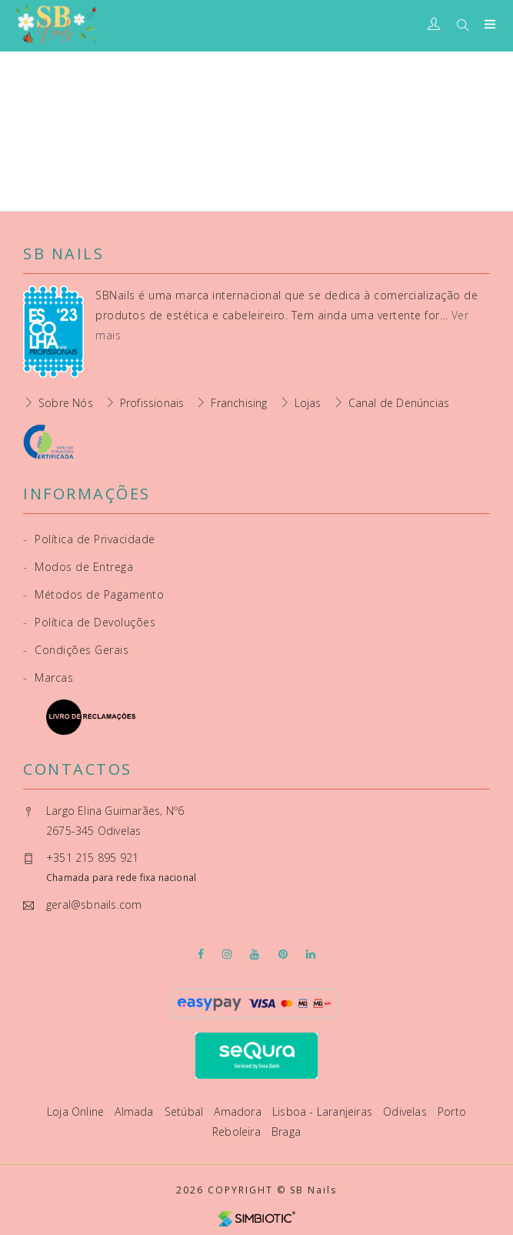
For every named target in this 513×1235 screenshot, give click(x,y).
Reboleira (238, 1131)
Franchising (239, 403)
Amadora (239, 1111)
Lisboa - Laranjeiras (323, 1111)
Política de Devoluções (89, 622)
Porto (452, 1111)
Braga (286, 1131)
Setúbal (186, 1111)
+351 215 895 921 (92, 857)
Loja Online (77, 1111)
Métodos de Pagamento (93, 594)
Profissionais (152, 403)
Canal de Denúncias (399, 403)
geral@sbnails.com (94, 904)
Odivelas (406, 1111)
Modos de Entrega (78, 566)
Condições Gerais (75, 650)
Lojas (308, 403)
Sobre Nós (65, 403)
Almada (135, 1111)
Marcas (48, 677)
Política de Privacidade (89, 539)
